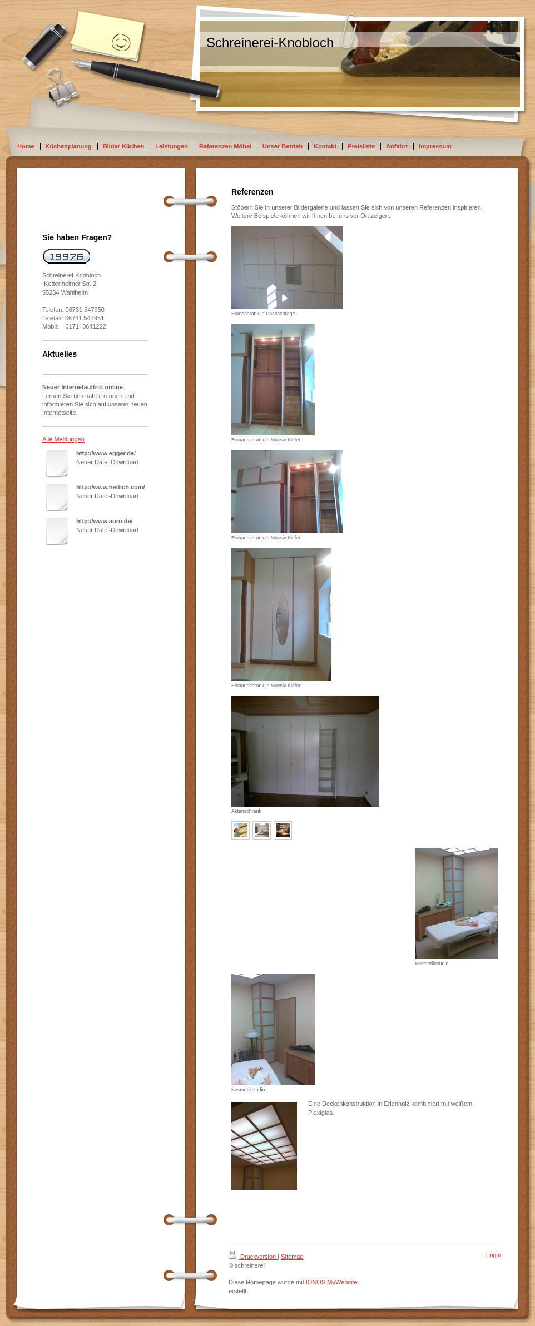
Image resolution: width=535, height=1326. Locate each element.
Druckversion (253, 1256)
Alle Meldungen (63, 439)
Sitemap (292, 1256)
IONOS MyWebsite (332, 1282)
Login (493, 1254)
